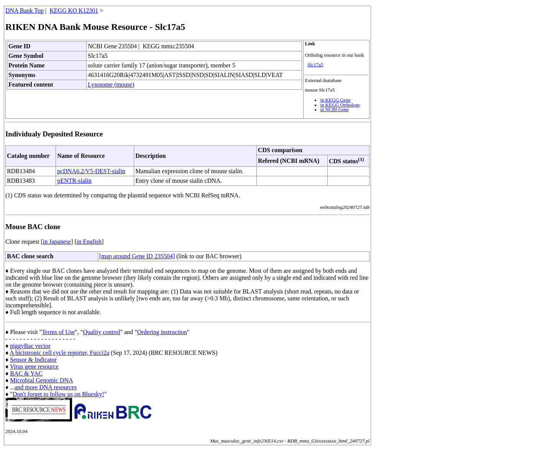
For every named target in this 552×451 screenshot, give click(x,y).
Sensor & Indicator (33, 359)
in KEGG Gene (335, 100)
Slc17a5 (315, 64)
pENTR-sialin (74, 180)
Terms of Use (58, 332)
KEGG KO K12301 (73, 10)
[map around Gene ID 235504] (137, 256)
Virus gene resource (34, 366)
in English (89, 241)
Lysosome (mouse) (111, 84)
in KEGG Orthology (340, 105)
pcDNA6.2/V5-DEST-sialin (91, 171)
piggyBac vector (30, 346)
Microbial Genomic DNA (41, 380)
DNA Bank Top (24, 10)
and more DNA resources (46, 387)
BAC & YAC (26, 373)
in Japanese (57, 241)
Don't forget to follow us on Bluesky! (58, 394)
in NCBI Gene (334, 109)
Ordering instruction (162, 332)
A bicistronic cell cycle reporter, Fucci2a (59, 352)
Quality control (101, 332)
